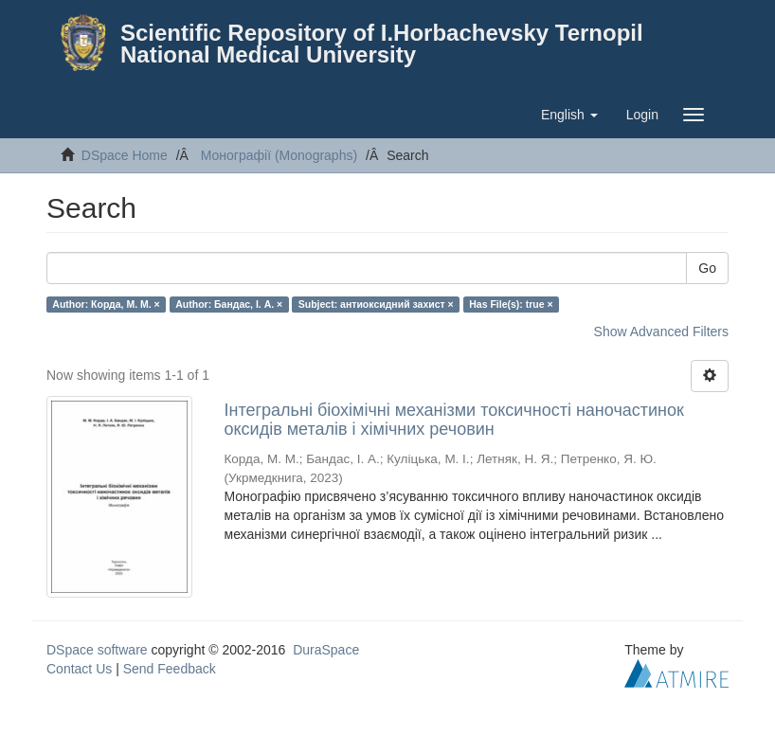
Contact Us (79, 668)
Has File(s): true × (510, 304)
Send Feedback (169, 668)
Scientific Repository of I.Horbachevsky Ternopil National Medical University (381, 43)
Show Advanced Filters (661, 331)
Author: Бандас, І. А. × (228, 304)
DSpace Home (124, 155)
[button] (569, 114)
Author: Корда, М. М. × (105, 304)
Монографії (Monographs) (279, 155)
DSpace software (97, 649)
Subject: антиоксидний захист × (376, 304)
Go (707, 268)
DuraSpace (326, 649)
